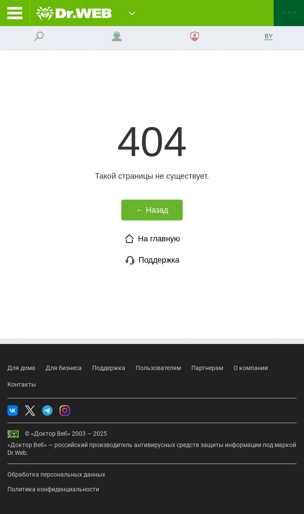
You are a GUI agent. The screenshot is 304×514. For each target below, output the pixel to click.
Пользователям (158, 368)
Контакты (21, 384)
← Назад (152, 210)
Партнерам (207, 368)
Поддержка (152, 260)
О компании (251, 368)
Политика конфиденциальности (53, 489)
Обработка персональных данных (56, 474)
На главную (152, 239)
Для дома (21, 368)
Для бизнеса (64, 368)
